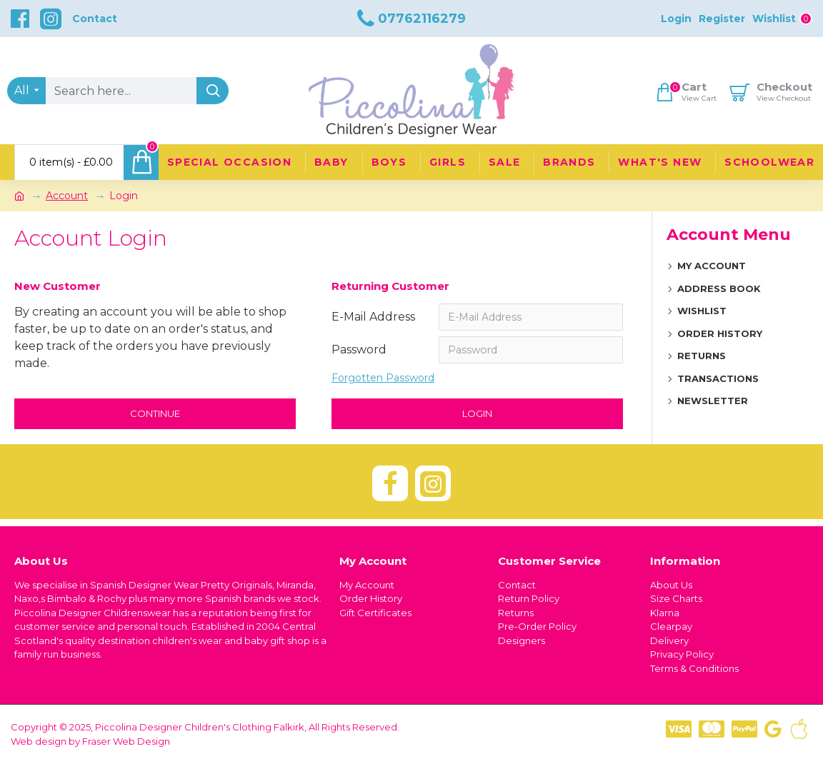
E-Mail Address (373, 316)
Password (358, 349)
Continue (155, 413)
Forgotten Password (382, 377)
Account (67, 195)
